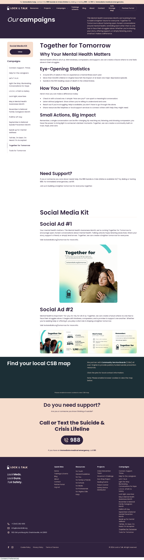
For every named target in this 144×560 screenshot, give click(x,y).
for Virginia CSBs (82, 491)
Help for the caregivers (127, 476)
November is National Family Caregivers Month (127, 504)
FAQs (77, 494)
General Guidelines (83, 474)
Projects (47, 8)
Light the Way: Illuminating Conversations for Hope (128, 484)
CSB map (86, 393)
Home (56, 471)
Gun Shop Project (103, 479)
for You (78, 477)
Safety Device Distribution (102, 488)
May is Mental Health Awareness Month (126, 498)
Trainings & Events (75, 8)
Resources (34, 8)
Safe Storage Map (112, 8)
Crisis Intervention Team (104, 472)
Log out (57, 487)
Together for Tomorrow (128, 529)
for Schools (80, 483)
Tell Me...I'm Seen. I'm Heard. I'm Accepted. (127, 525)
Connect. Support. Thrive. (125, 472)
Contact (101, 8)
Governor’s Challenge (105, 476)
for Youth (79, 471)
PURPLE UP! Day (124, 509)
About (92, 8)
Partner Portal (128, 8)
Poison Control (102, 485)
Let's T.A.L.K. (123, 479)
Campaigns (61, 8)
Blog (84, 8)
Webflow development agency (72, 556)
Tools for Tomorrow (126, 532)
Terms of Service (52, 547)
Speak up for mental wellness (126, 520)
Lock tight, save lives (126, 494)
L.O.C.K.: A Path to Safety (125, 490)
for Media (79, 486)
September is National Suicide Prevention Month (127, 514)
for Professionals (82, 489)
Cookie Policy (25, 547)
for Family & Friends (83, 480)
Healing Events (102, 482)
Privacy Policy (38, 547)
